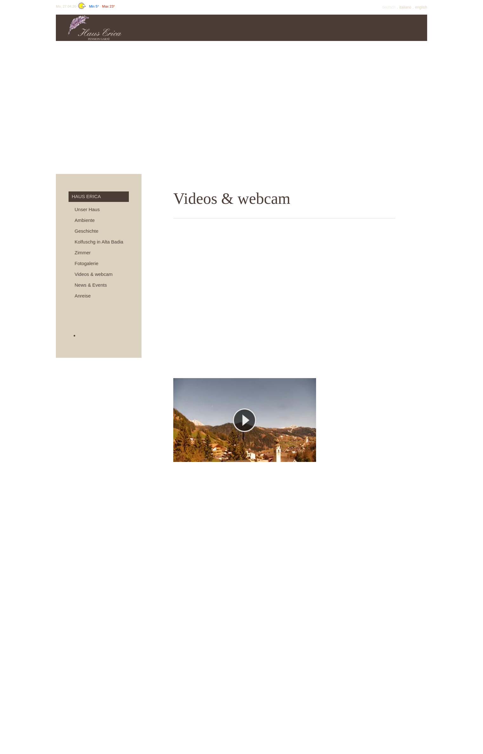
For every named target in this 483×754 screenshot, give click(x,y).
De (389, 7)
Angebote (261, 27)
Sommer (308, 27)
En (421, 7)
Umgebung (403, 27)
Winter (356, 27)
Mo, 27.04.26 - (85, 6)
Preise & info (213, 27)
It (405, 7)
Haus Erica (165, 27)
